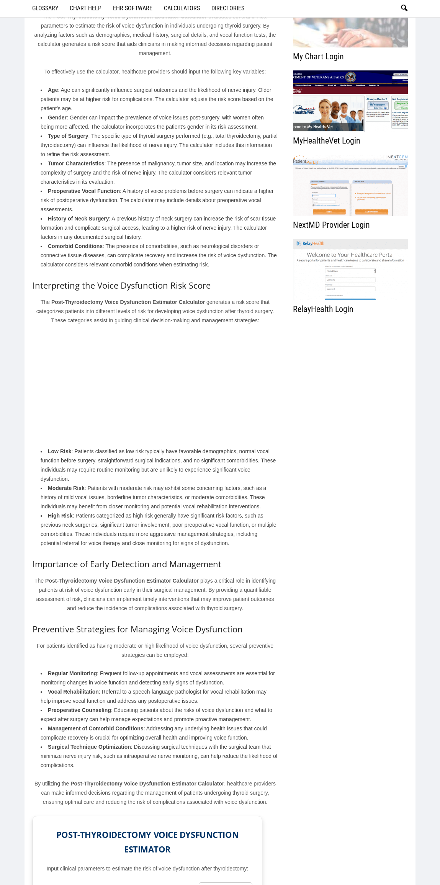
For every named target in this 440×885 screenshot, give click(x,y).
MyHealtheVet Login (326, 140)
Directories (227, 8)
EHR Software (132, 8)
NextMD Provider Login (331, 225)
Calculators (182, 8)
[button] (404, 8)
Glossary (45, 8)
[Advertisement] (155, 387)
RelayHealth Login (323, 309)
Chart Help (85, 8)
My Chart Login (318, 56)
